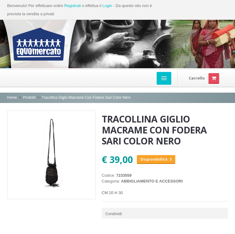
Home (12, 97)
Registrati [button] (72, 5)
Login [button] (107, 5)
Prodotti (29, 97)
